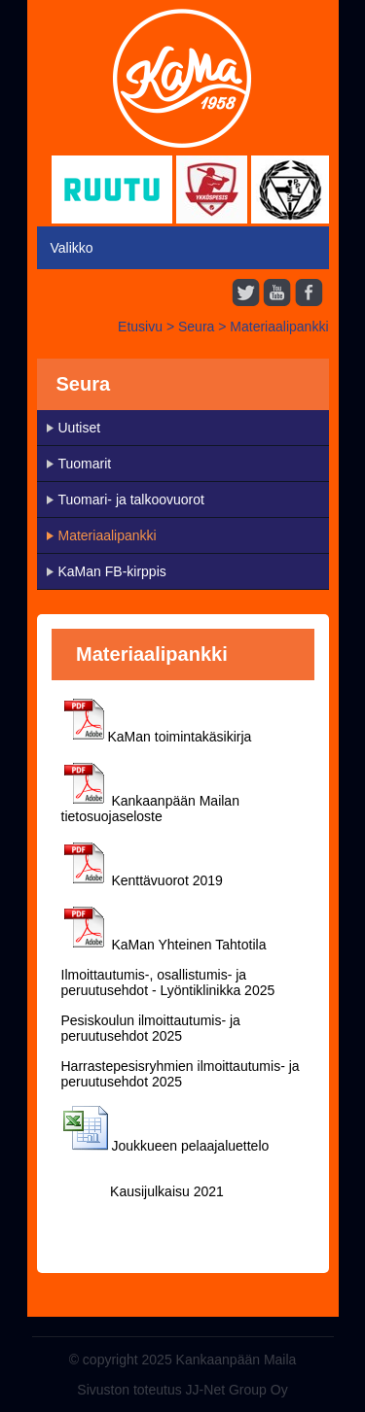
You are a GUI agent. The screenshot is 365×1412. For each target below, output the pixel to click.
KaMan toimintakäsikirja (180, 736)
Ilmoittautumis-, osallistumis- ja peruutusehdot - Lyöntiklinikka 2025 (168, 982)
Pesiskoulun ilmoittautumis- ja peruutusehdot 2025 (150, 1028)
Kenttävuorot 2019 (166, 880)
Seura (196, 326)
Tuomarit (85, 463)
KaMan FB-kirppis (112, 571)
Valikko (72, 248)
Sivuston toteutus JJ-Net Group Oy (182, 1389)
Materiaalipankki (279, 326)
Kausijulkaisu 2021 (165, 1191)
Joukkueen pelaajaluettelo (190, 1146)
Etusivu (140, 326)
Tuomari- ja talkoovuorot (131, 499)
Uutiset (79, 427)
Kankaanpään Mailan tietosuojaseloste (150, 808)
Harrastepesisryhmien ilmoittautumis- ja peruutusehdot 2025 (180, 1073)
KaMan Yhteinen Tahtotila (188, 944)
